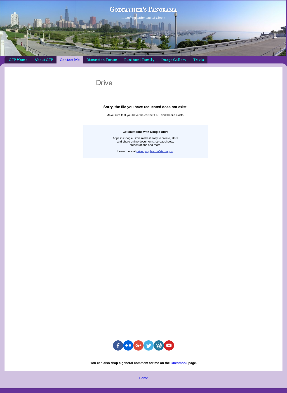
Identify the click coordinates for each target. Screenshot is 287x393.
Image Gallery (173, 60)
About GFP (43, 60)
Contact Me (70, 60)
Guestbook (179, 363)
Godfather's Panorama (143, 9)
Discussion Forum (102, 60)
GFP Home (18, 60)
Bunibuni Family (139, 60)
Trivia (198, 60)
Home (143, 378)
